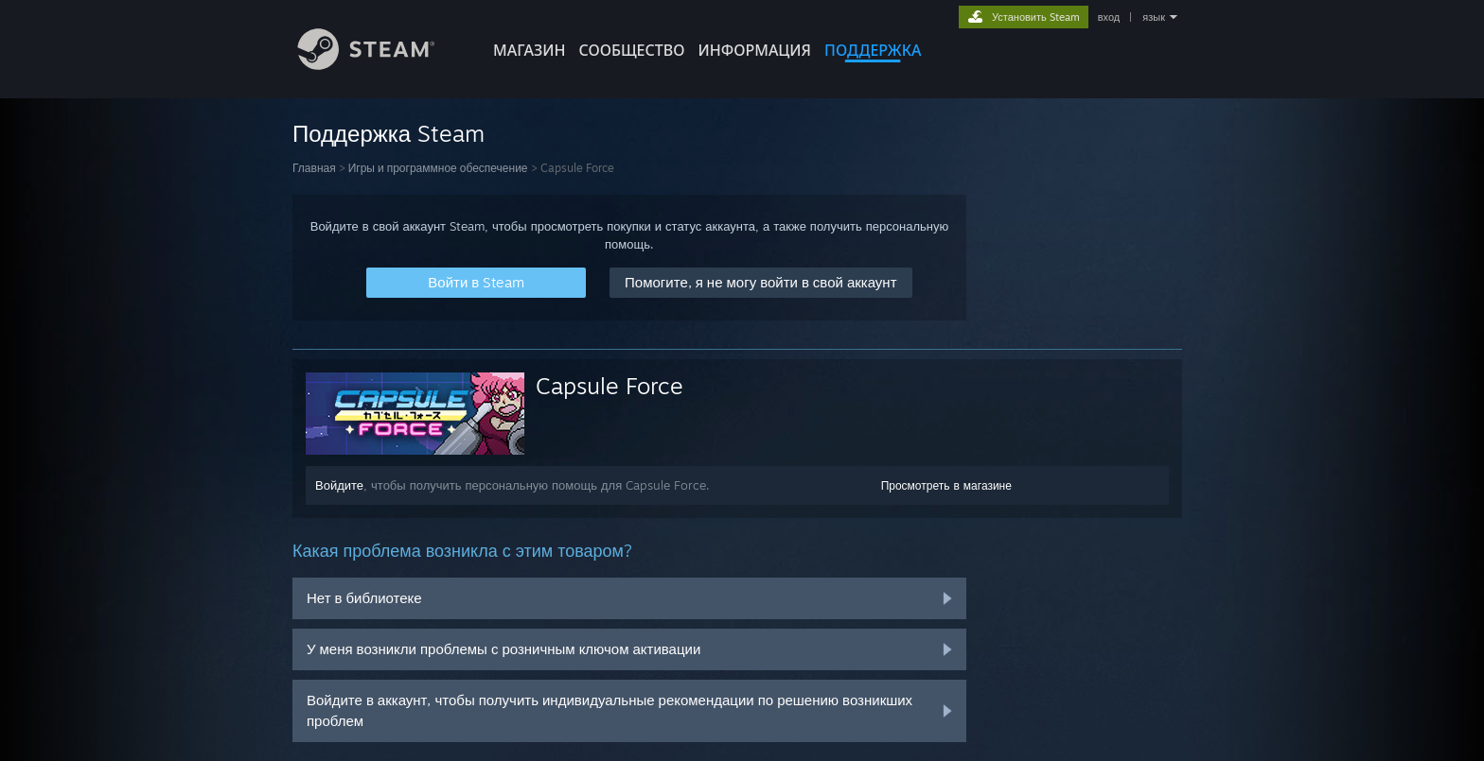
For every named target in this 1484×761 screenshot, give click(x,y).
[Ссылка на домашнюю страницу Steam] (380, 65)
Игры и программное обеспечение (438, 168)
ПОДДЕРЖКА (872, 50)
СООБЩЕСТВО (631, 50)
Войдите (339, 485)
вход (1109, 17)
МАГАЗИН (529, 50)
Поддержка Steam (388, 133)
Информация (754, 50)
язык (1153, 17)
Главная (314, 168)
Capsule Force (609, 386)
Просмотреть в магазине (946, 485)
